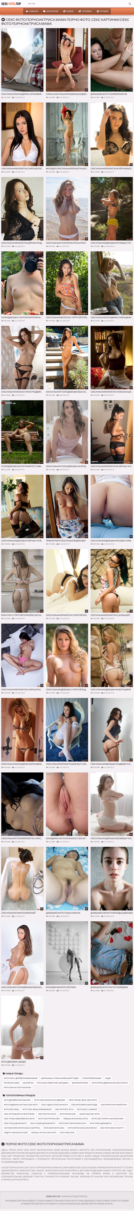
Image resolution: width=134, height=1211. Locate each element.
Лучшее (102, 11)
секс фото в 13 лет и (64, 1109)
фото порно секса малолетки (82, 1128)
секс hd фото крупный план (114, 1105)
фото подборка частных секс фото (21, 1105)
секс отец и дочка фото (15, 1123)
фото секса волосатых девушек (49, 1100)
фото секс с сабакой (87, 1109)
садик (108, 1078)
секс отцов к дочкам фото (42, 1123)
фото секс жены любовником (37, 1109)
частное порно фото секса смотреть (22, 1128)
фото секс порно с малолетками (107, 1119)
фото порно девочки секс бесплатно (110, 1083)
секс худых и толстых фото (54, 1105)
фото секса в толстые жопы (17, 1088)
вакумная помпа (80, 1083)
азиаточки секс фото (89, 1114)
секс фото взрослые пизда (84, 1105)
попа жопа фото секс (54, 1128)
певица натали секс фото (75, 1119)
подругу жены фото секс (16, 1133)
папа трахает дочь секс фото (83, 1100)
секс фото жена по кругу (112, 1128)
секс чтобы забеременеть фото (19, 1119)
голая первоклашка (92, 1078)
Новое (68, 11)
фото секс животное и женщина (53, 1083)
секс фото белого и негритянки (19, 1114)
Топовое (85, 11)
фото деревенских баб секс (17, 1100)
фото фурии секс (68, 1114)
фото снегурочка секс (49, 1119)
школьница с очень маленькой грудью (60, 1078)
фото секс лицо (11, 1109)
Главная (32, 11)
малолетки (28, 1083)
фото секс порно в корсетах (72, 1123)
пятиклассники (11, 1083)
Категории (50, 11)
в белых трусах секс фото (43, 1133)
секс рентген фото (47, 1114)
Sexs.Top (11, 4)
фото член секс (67, 1133)
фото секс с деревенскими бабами (21, 1078)
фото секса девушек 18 (100, 1123)
